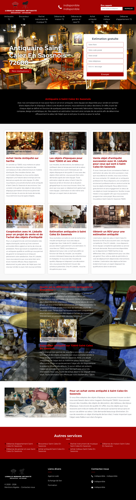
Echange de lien (55, 481)
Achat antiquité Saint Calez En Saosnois (51, 450)
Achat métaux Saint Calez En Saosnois (82, 450)
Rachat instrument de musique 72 (41, 19)
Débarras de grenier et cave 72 (76, 19)
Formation (52, 485)
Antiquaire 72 (8, 17)
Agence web (53, 476)
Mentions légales (12, 487)
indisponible (99, 476)
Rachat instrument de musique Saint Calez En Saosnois (84, 445)
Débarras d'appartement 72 (124, 17)
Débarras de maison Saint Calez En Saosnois (116, 445)
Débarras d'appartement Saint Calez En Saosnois (20, 445)
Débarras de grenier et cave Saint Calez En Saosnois (21, 450)
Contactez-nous (28, 487)
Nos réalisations (20, 71)
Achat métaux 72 (106, 19)
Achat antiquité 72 (92, 19)
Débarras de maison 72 (59, 17)
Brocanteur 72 (24, 17)
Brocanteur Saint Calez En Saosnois (49, 445)
